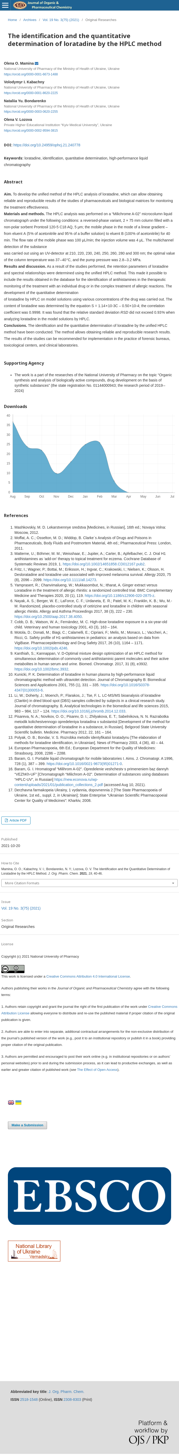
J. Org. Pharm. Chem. (66, 1392)
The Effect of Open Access (97, 1070)
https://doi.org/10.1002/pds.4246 (40, 648)
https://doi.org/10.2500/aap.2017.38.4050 (48, 617)
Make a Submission (27, 1125)
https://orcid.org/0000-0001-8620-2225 (31, 93)
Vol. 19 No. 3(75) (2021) (61, 20)
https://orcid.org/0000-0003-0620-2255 (31, 111)
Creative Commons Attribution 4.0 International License (88, 976)
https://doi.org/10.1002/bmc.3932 (41, 669)
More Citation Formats (22, 883)
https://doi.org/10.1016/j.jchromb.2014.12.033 (88, 711)
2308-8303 (72, 1399)
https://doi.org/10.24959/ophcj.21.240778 (46, 145)
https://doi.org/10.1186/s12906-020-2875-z (119, 595)
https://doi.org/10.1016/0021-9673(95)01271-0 (84, 764)
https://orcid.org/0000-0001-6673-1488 (31, 74)
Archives (30, 20)
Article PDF (18, 820)
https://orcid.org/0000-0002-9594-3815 (31, 130)
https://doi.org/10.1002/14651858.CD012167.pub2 (104, 564)
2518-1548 (29, 1399)
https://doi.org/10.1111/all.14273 (70, 580)
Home (12, 20)
